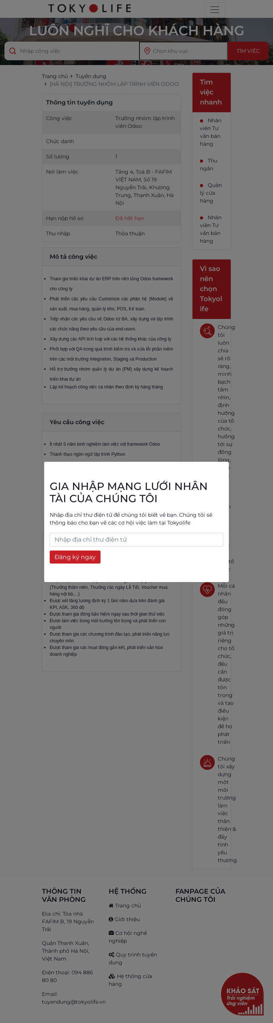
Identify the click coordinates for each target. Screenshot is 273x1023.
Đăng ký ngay (75, 557)
